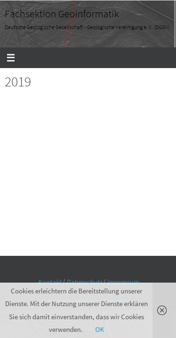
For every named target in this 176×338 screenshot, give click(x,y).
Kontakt (49, 281)
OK (99, 329)
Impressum (122, 281)
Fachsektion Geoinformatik (62, 13)
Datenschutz (84, 281)
